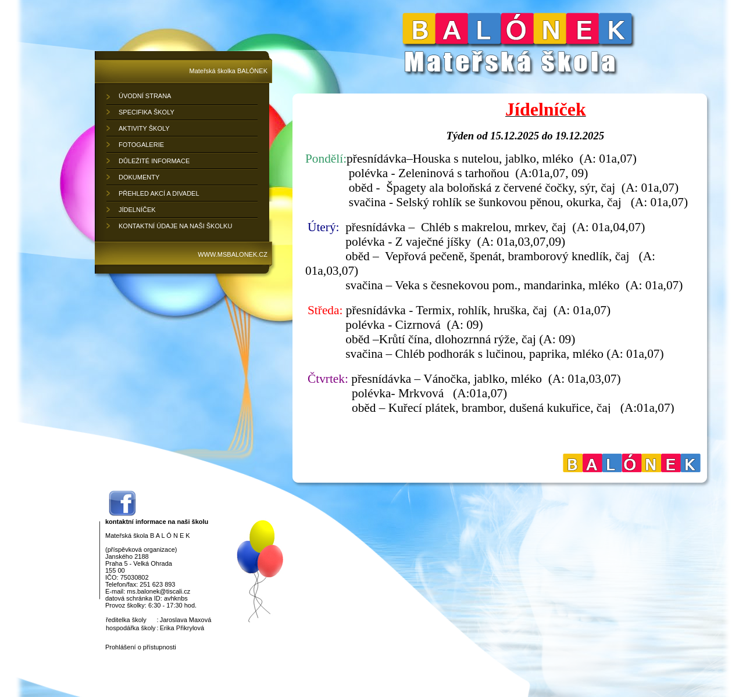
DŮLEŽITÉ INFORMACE (154, 160)
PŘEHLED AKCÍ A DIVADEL (159, 193)
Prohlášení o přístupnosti (140, 647)
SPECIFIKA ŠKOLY (146, 112)
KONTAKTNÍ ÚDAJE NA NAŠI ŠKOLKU (175, 225)
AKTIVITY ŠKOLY (144, 128)
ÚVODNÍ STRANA (145, 95)
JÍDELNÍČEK (137, 209)
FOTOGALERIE (141, 144)
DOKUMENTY (139, 177)
